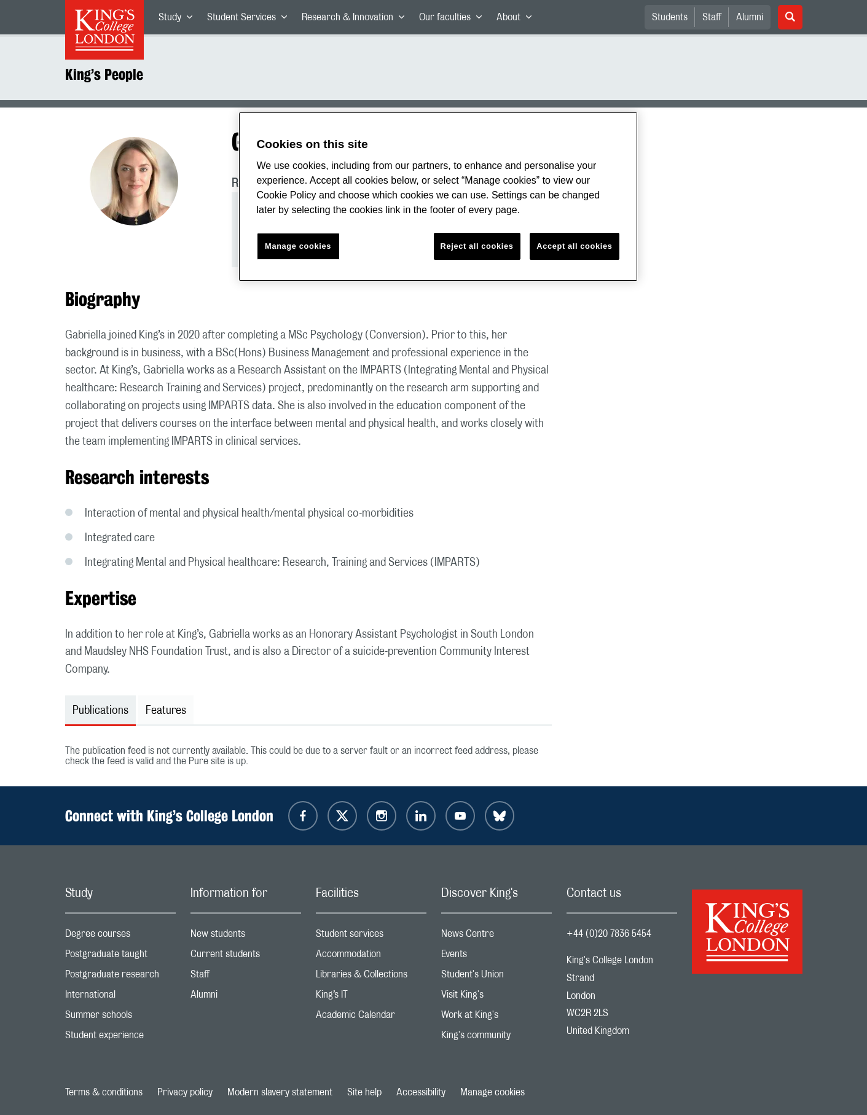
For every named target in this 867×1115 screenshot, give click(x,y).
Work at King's (496, 1017)
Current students (245, 956)
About (517, 19)
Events (496, 956)
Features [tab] (166, 710)
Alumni (749, 17)
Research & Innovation (357, 19)
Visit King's (496, 997)
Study (179, 19)
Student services (371, 936)
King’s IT (371, 997)
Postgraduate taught (120, 956)
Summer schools (120, 1017)
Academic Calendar (371, 1017)
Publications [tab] (100, 710)
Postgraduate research (120, 977)
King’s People (104, 74)
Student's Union (496, 977)
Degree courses (120, 936)
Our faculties (454, 19)
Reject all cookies (477, 246)
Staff (711, 17)
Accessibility (420, 1092)
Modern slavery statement (279, 1092)
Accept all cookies (574, 246)
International (120, 997)
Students (670, 17)
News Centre (496, 936)
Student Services (250, 19)
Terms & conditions (104, 1092)
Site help (364, 1092)
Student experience (120, 1038)
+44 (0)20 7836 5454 (609, 934)
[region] (438, 197)
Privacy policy (185, 1092)
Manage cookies (492, 1092)
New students (245, 936)
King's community (496, 1038)
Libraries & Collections (371, 977)
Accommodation (371, 956)
